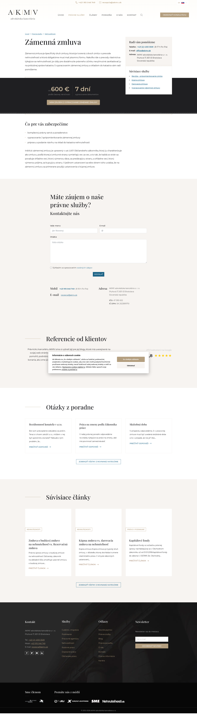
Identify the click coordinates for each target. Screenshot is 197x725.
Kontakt (131, 15)
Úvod (61, 15)
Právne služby (76, 15)
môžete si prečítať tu (69, 369)
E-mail (102, 226)
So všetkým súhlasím (131, 359)
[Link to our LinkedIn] (42, 653)
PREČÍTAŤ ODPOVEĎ (40, 447)
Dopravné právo (69, 653)
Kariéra (101, 662)
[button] (182, 2)
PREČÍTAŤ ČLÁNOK (38, 568)
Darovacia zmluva (139, 84)
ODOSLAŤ (98, 274)
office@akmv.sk (143, 51)
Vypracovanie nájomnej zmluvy (146, 88)
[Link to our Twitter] (32, 653)
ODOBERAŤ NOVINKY (151, 646)
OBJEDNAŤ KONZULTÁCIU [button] (174, 15)
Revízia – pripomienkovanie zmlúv (147, 76)
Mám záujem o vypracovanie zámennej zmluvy (73, 102)
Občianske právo (69, 657)
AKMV (23, 15)
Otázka (53, 237)
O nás (119, 15)
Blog (100, 640)
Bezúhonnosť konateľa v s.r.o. (45, 424)
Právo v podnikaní (135, 530)
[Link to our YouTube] (37, 653)
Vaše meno (55, 226)
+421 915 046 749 (85, 2)
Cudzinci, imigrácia (70, 631)
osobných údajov (84, 268)
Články (93, 15)
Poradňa (107, 15)
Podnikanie (67, 635)
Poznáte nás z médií (67, 693)
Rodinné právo (68, 648)
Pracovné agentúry (70, 640)
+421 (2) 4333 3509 (145, 47)
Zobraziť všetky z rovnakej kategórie (98, 462)
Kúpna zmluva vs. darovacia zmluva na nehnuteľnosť (96, 542)
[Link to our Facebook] (27, 653)
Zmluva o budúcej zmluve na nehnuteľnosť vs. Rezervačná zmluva (48, 544)
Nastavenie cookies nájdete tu (73, 367)
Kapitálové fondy (139, 541)
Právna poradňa (105, 644)
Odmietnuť (131, 366)
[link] (141, 15)
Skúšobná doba (138, 424)
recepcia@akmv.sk (110, 2)
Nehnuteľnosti (50, 34)
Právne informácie (106, 657)
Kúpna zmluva (138, 80)
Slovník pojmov (105, 631)
